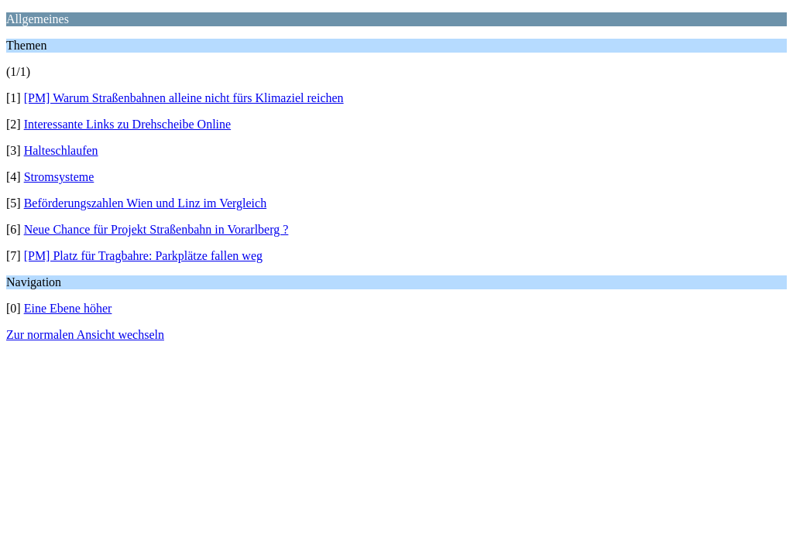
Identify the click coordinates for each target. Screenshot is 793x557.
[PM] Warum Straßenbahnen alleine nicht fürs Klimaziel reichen (184, 97)
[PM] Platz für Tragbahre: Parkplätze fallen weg (143, 255)
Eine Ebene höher (68, 308)
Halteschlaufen (61, 150)
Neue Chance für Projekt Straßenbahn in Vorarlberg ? (156, 229)
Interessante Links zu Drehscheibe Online (127, 124)
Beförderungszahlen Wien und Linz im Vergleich (145, 203)
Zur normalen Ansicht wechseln (85, 334)
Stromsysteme (59, 176)
